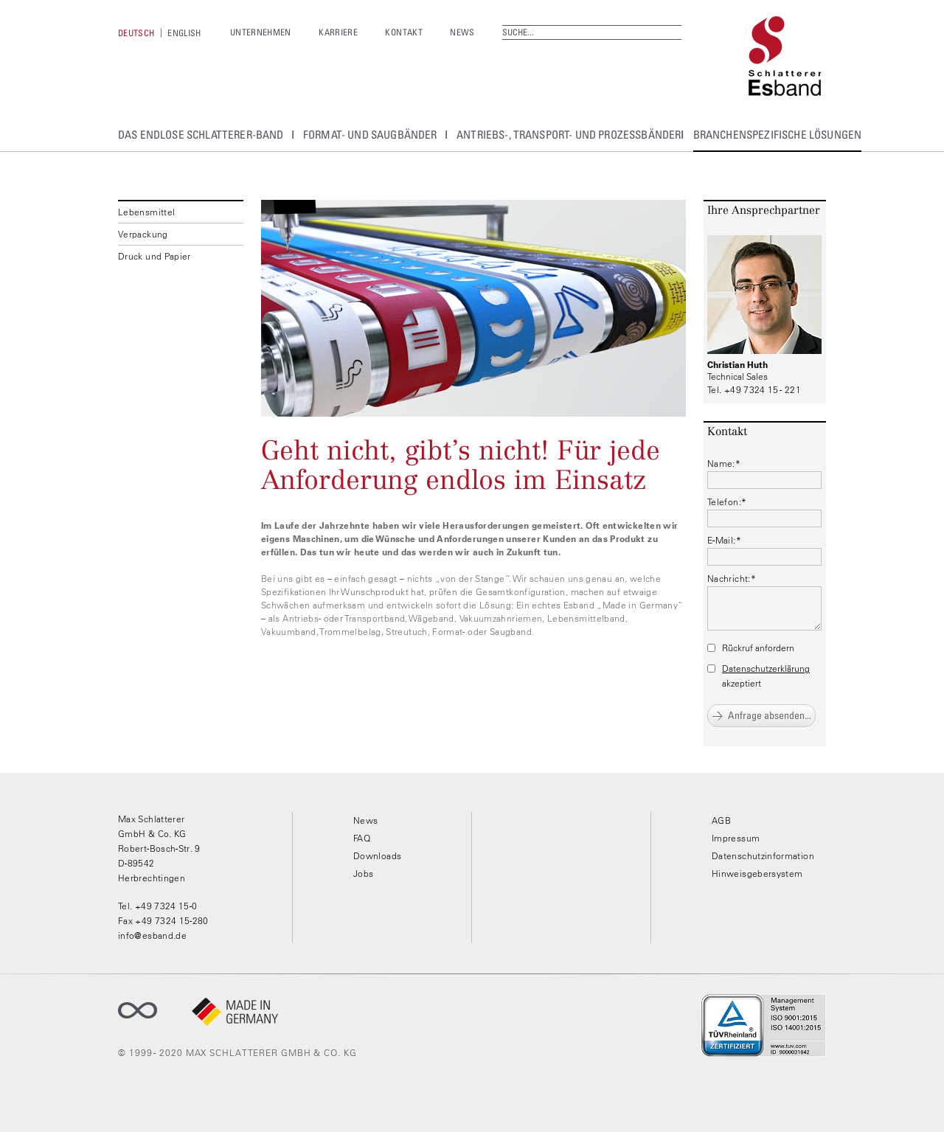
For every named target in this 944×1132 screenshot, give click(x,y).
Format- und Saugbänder (370, 134)
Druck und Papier (154, 256)
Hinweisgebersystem (757, 873)
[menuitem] (136, 33)
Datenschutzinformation (763, 855)
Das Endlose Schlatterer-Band (201, 134)
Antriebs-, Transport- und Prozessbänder (569, 134)
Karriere (338, 32)
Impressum (736, 838)
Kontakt (404, 32)
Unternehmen (260, 32)
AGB (721, 820)
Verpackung (143, 234)
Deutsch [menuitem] (136, 32)
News (462, 32)
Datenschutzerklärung (766, 668)
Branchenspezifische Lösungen (777, 134)
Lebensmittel (146, 212)
